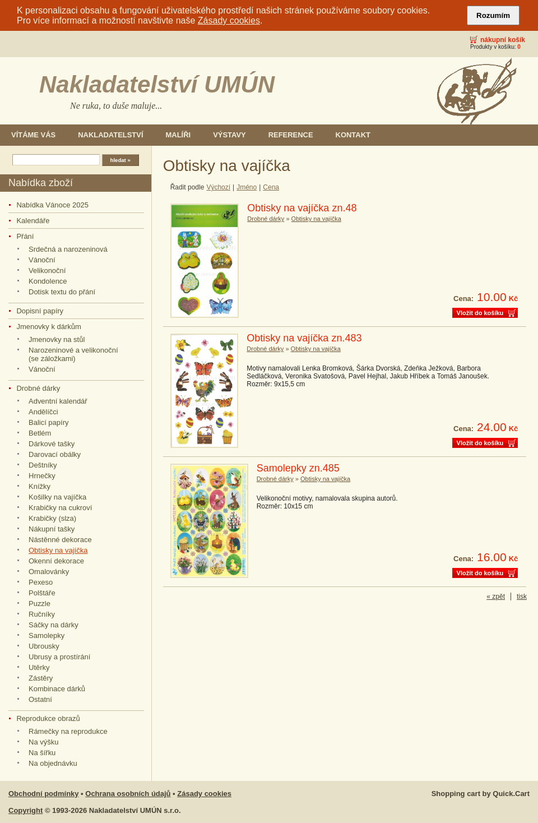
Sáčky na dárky (53, 625)
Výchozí (218, 187)
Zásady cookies (229, 20)
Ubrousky (44, 646)
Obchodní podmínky (43, 793)
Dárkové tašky (52, 444)
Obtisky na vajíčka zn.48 (301, 208)
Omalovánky (49, 571)
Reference (290, 135)
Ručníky (42, 614)
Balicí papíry (48, 422)
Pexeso (41, 582)
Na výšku (43, 742)
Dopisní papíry (39, 311)
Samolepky (46, 635)
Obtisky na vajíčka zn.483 (304, 338)
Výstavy (229, 135)
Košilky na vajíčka (57, 497)
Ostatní (40, 699)
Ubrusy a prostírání (59, 657)
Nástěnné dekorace (60, 539)
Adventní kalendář (58, 401)
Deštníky (43, 465)
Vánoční (42, 260)
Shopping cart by (481, 793)
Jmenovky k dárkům (48, 326)
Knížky (39, 486)
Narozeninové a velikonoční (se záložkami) (73, 354)
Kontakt (353, 135)
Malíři (178, 135)
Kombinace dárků (57, 689)
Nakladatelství (110, 135)
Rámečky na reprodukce (68, 731)
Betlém (40, 433)
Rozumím (493, 15)
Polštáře (42, 593)
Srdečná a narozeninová (68, 249)
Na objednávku (53, 763)
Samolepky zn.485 (298, 468)
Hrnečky (42, 475)
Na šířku (42, 752)
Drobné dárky (38, 388)
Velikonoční (47, 270)
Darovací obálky (55, 454)
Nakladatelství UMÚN (157, 84)
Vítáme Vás (33, 135)
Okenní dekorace (56, 561)
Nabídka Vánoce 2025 (52, 205)
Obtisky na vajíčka (58, 550)
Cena (271, 187)
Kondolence (48, 281)
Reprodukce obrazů (48, 718)
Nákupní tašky (52, 529)
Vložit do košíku (480, 312)
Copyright (25, 810)
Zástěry (41, 678)
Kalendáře (32, 220)
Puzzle (39, 603)
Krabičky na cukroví (60, 507)
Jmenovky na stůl (57, 339)
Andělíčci (43, 412)
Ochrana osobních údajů (127, 793)
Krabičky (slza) (52, 518)
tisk (522, 596)
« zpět (495, 596)
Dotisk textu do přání (62, 292)
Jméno (246, 187)
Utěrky (39, 667)
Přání (25, 236)
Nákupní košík (502, 40)
